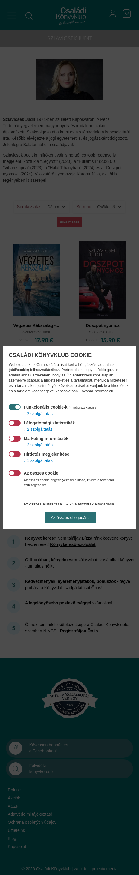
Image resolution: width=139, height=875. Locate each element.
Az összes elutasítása (42, 504)
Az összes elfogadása (70, 517)
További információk (96, 391)
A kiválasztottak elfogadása (90, 504)
